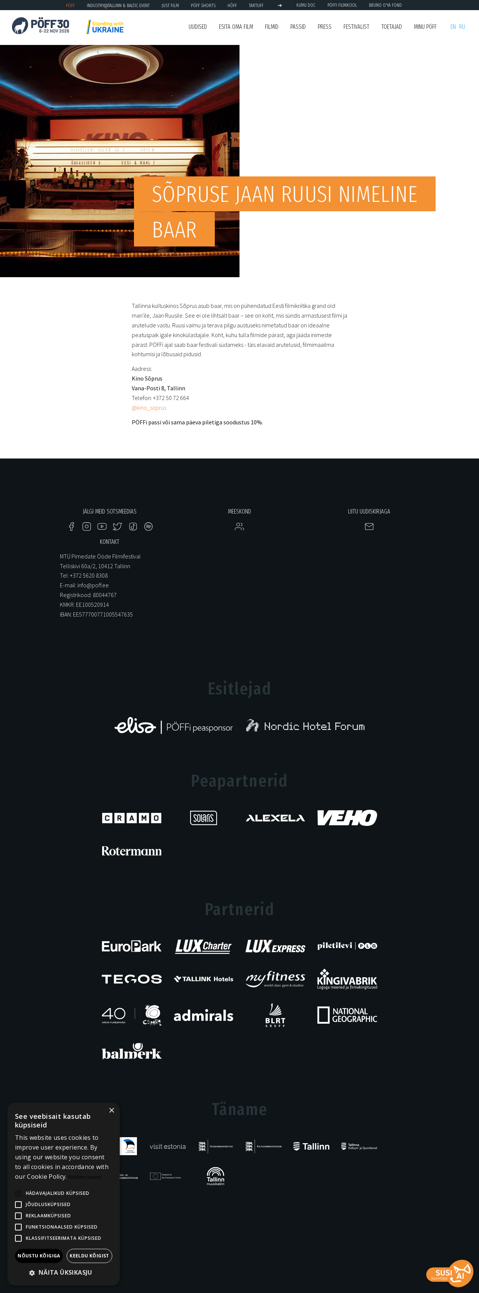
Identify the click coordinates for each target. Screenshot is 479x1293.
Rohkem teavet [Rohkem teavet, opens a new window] (84, 1177)
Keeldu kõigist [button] (89, 1256)
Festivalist (356, 26)
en (453, 26)
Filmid (271, 26)
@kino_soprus (149, 407)
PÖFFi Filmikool (342, 5)
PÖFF (70, 5)
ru (462, 26)
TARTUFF (256, 5)
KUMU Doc (305, 5)
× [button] (111, 1111)
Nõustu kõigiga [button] (39, 1256)
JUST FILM (170, 5)
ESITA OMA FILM (236, 26)
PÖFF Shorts (203, 5)
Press (325, 26)
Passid (298, 26)
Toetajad (391, 26)
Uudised (198, 26)
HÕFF (232, 5)
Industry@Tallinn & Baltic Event (118, 5)
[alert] (63, 1194)
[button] (63, 1273)
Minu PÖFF (425, 26)
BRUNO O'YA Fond (385, 5)
